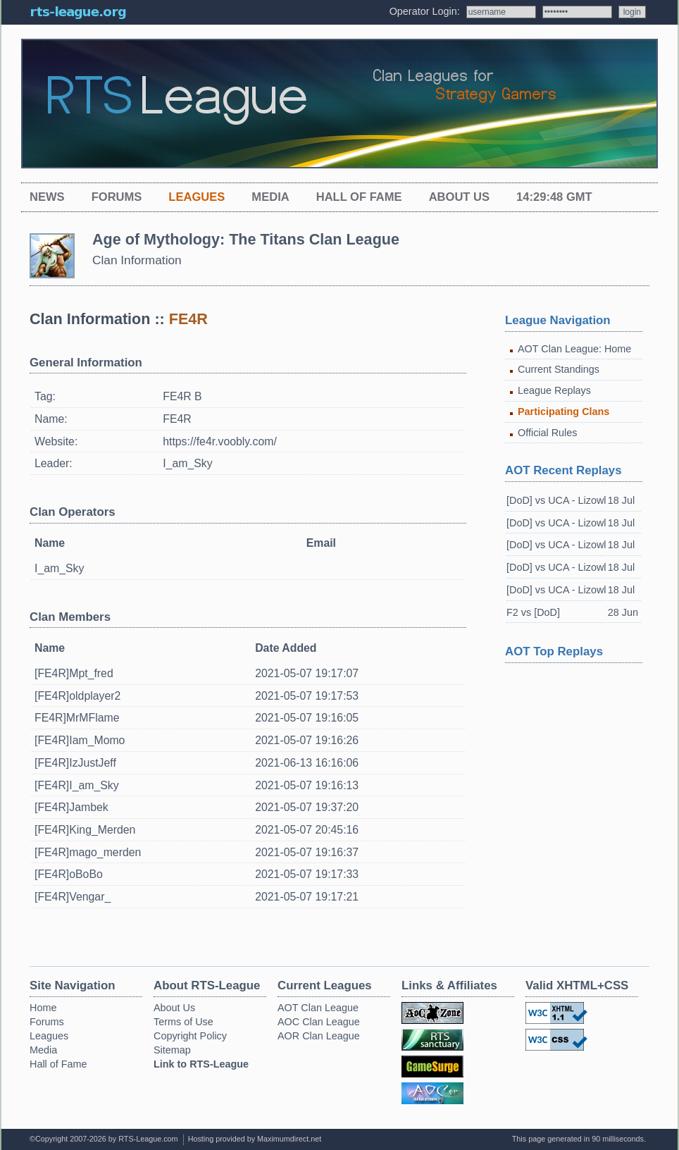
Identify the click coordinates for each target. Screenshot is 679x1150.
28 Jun (623, 612)
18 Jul (621, 500)
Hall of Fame (359, 197)
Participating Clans (563, 411)
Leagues (196, 197)
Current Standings (558, 369)
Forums (117, 197)
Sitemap (172, 1050)
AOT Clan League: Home (574, 348)
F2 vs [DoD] (533, 612)
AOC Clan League (319, 1021)
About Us (459, 197)
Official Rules (548, 432)
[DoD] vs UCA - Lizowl (556, 500)
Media (270, 197)
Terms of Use (183, 1021)
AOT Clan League (318, 1007)
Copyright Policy (190, 1035)
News (47, 197)
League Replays (554, 390)
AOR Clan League (319, 1035)
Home (43, 1007)
